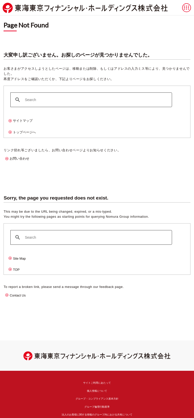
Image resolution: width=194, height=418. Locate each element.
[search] (90, 100)
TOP (16, 270)
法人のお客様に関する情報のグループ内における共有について (97, 414)
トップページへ (24, 132)
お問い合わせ (19, 158)
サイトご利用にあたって (97, 382)
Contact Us (18, 295)
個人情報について (97, 390)
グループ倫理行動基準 (97, 406)
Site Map (19, 258)
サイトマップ (23, 120)
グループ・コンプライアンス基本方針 (97, 398)
